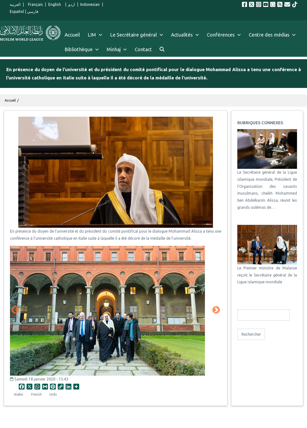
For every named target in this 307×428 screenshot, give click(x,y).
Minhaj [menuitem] (114, 49)
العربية (15, 4)
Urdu (53, 394)
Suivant (216, 310)
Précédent (15, 310)
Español (17, 11)
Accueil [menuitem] (72, 35)
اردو (71, 4)
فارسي (32, 11)
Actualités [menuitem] (182, 35)
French (36, 394)
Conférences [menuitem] (221, 35)
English (55, 4)
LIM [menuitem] (92, 35)
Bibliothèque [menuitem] (79, 49)
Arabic (18, 394)
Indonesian (90, 4)
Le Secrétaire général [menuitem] (138, 35)
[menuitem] (162, 49)
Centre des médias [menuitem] (269, 35)
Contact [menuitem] (143, 49)
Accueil (10, 100)
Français (34, 4)
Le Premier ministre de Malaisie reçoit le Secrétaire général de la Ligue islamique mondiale (267, 275)
